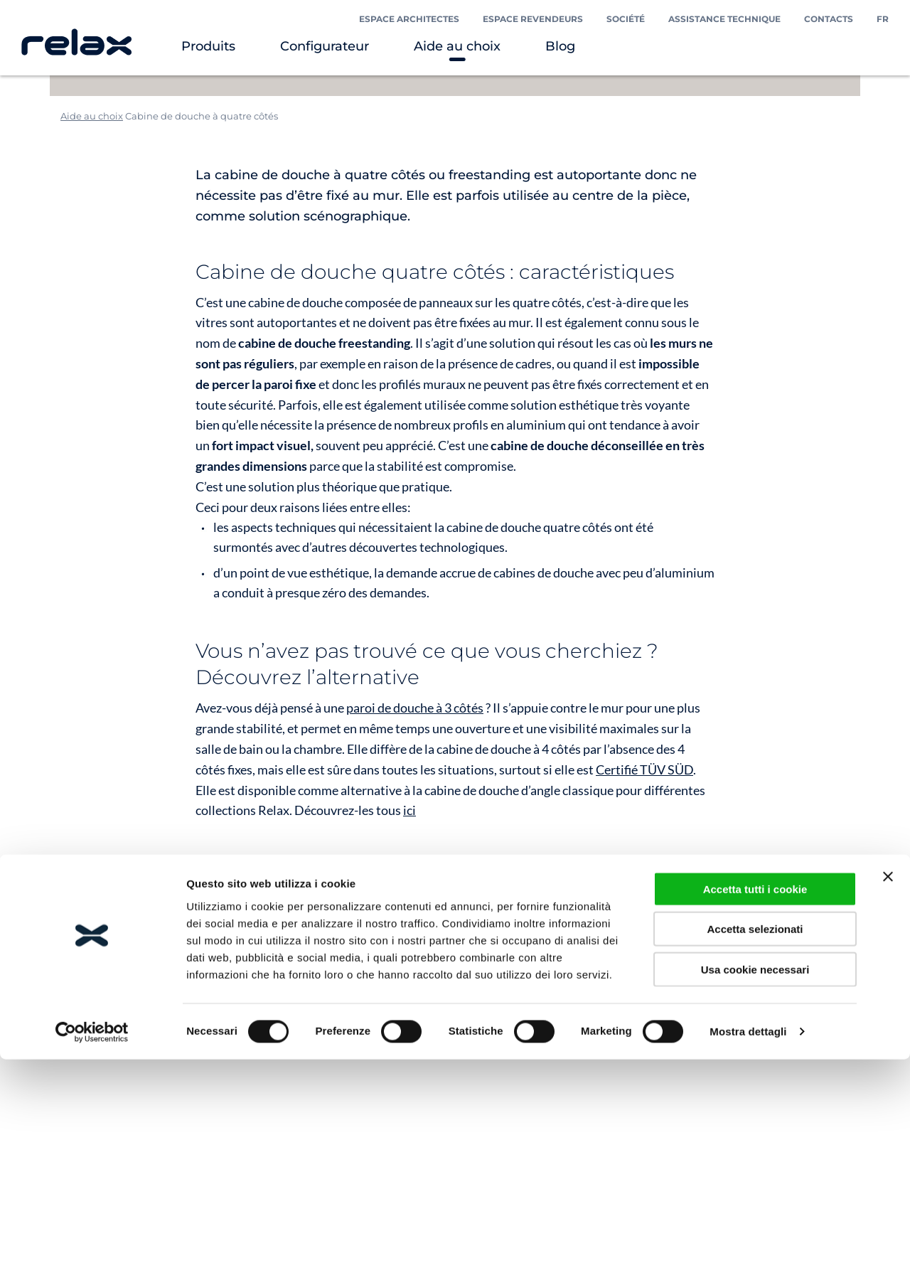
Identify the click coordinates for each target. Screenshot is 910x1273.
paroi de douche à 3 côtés (414, 707)
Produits (208, 46)
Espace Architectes (409, 19)
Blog (560, 46)
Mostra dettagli (748, 1245)
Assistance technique (724, 19)
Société (625, 19)
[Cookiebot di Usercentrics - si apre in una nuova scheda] (92, 1245)
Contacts (828, 19)
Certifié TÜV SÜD (644, 769)
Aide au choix (457, 46)
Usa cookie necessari (755, 1182)
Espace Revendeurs (533, 19)
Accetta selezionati (755, 1142)
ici (409, 810)
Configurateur (324, 46)
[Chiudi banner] (888, 1089)
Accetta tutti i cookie (755, 1102)
